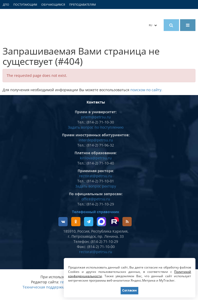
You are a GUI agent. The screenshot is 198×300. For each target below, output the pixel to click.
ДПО (6, 4)
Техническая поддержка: (44, 287)
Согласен (129, 290)
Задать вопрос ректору (95, 186)
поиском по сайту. (146, 89)
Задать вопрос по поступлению (96, 127)
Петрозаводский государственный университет (49, 25)
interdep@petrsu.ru (96, 140)
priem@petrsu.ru (96, 117)
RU (153, 25)
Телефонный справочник (95, 211)
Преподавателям (82, 4)
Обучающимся (53, 4)
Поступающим (25, 4)
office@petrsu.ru (95, 198)
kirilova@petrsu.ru (96, 158)
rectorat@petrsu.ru (95, 175)
